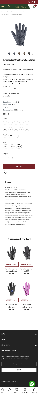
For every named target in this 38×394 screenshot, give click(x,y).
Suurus (5, 118)
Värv (4, 142)
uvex (13, 105)
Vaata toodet (11, 264)
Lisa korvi (19, 166)
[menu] (3, 6)
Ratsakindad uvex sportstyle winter (12, 14)
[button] (9, 390)
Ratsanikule (10, 12)
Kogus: (5, 154)
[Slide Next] (32, 53)
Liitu (19, 370)
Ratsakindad (20, 12)
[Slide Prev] (5, 53)
